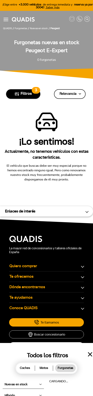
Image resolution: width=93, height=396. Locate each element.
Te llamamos (46, 322)
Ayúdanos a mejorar (69, 380)
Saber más (52, 7)
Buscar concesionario (46, 334)
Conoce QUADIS (23, 308)
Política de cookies (23, 380)
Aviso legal (45, 380)
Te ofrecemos (21, 276)
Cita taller (46, 346)
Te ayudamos (21, 297)
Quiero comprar (23, 266)
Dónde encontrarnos (27, 287)
